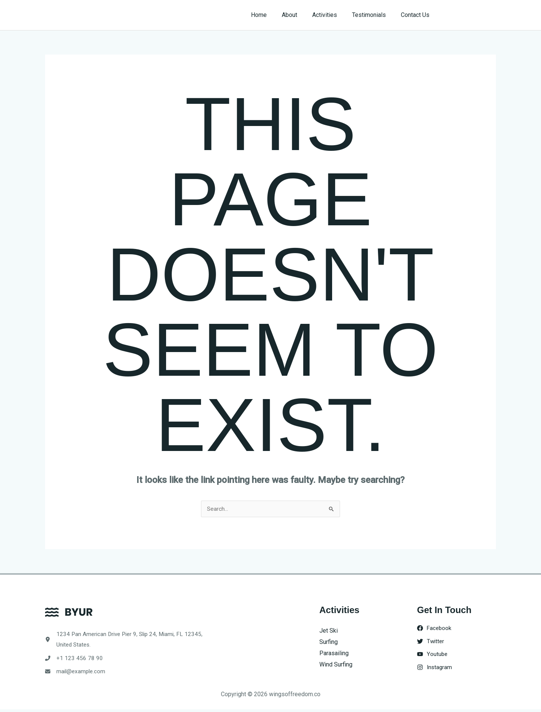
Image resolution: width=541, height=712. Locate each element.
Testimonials (373, 14)
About (300, 14)
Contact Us (416, 14)
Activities (332, 14)
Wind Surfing (335, 664)
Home (272, 14)
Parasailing (334, 653)
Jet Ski (328, 631)
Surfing (328, 642)
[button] (470, 15)
